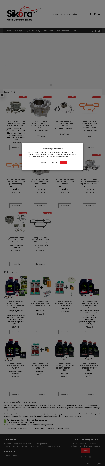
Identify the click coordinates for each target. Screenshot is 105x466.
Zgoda (63, 162)
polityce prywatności (69, 158)
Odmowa (54, 162)
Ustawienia (44, 162)
